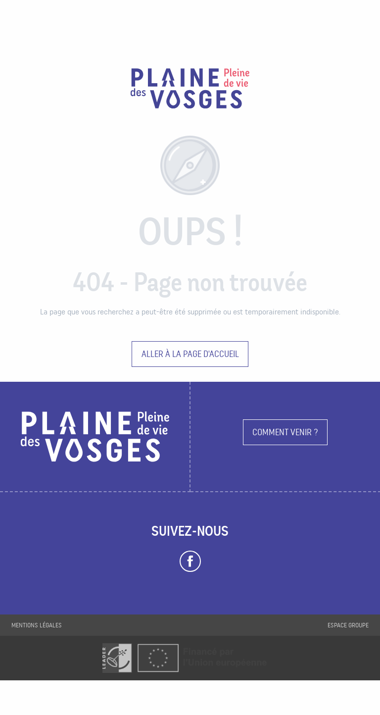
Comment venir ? (285, 432)
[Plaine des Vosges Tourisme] (190, 90)
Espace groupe (348, 625)
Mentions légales (36, 625)
